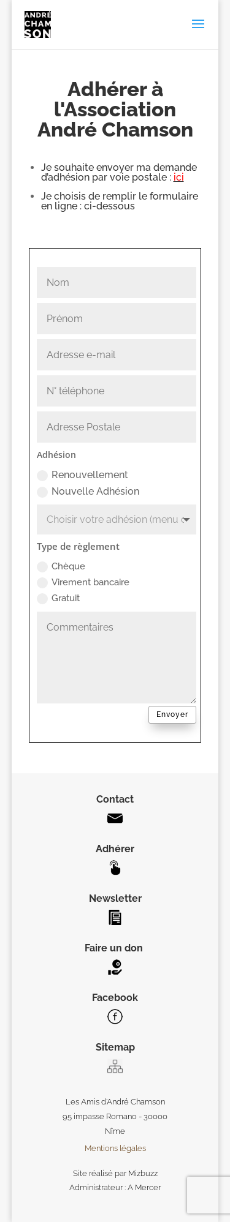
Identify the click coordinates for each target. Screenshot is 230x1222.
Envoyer (172, 714)
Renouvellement (82, 475)
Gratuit (58, 598)
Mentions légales (115, 1148)
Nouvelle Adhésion (88, 491)
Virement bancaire (83, 582)
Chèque (61, 566)
